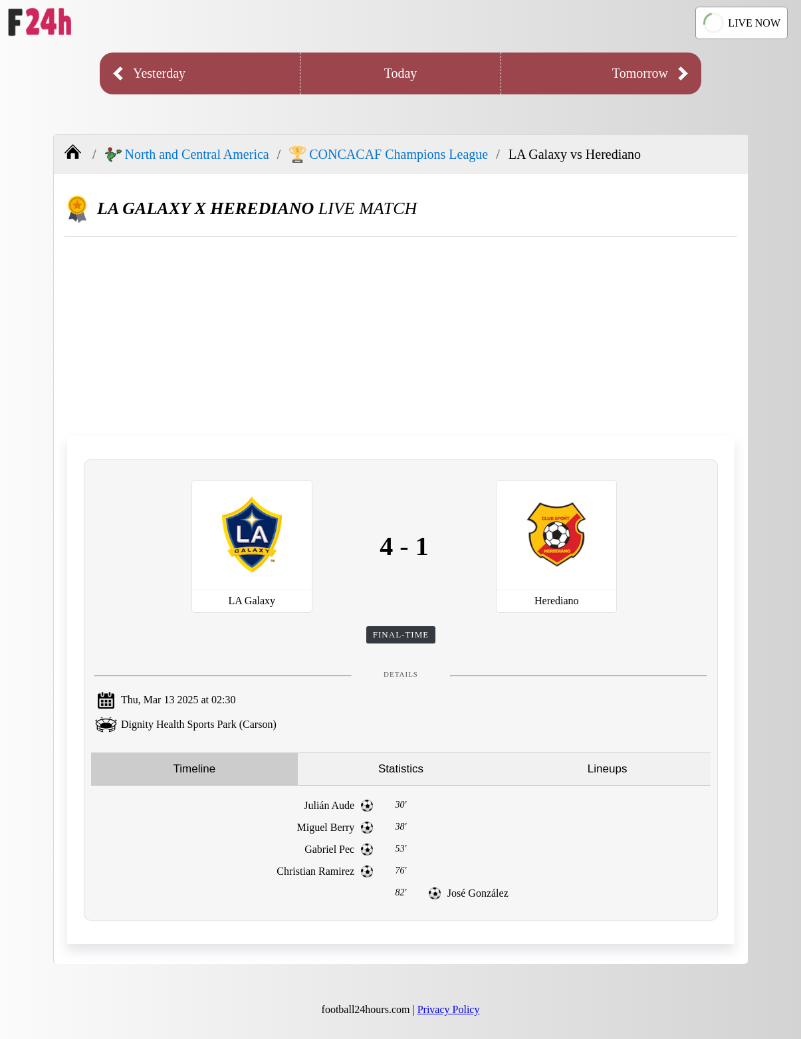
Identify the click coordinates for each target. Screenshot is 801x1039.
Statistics (400, 768)
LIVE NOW (741, 22)
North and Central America (187, 154)
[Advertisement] (401, 336)
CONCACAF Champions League (388, 154)
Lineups (608, 768)
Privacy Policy (448, 1009)
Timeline (194, 768)
